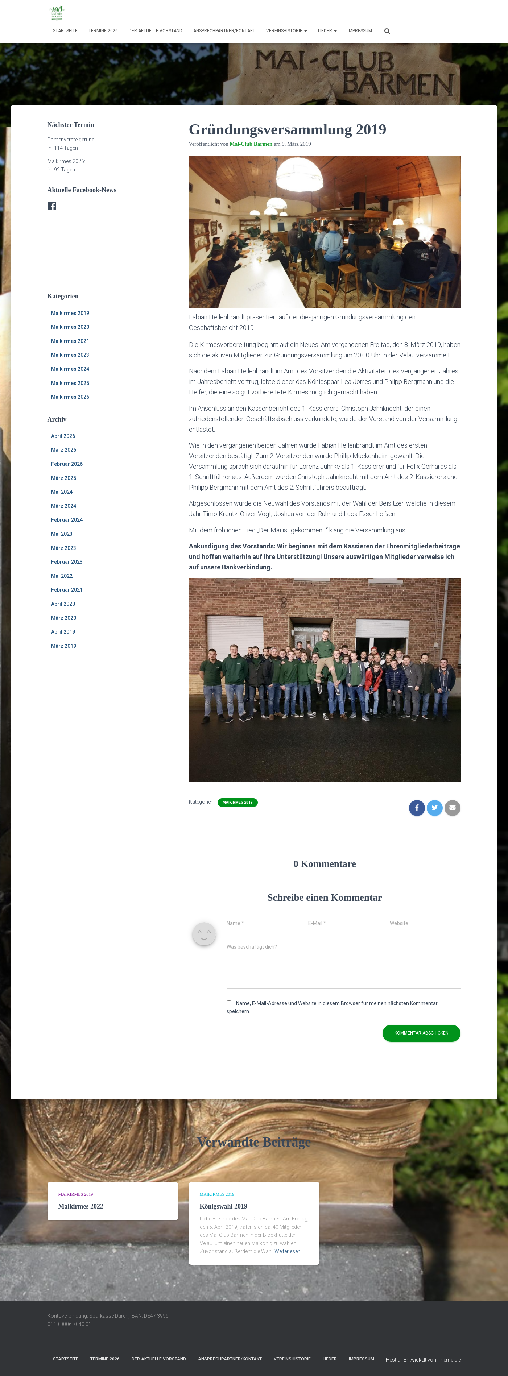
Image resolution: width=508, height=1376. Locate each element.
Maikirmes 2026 (70, 397)
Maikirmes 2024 (70, 369)
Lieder (327, 30)
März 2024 (63, 506)
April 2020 (63, 604)
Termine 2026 (103, 30)
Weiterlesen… (289, 1251)
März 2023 (63, 548)
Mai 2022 (62, 576)
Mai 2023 (62, 534)
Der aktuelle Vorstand (155, 30)
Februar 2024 (67, 520)
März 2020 (63, 618)
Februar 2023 (67, 562)
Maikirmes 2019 (70, 313)
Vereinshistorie (286, 30)
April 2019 (63, 632)
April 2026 (63, 436)
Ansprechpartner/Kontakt (224, 30)
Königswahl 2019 (224, 1206)
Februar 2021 (67, 590)
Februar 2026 (67, 464)
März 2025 (63, 478)
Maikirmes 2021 (70, 341)
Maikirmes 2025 (70, 383)
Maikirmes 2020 (70, 327)
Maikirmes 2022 (80, 1206)
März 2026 (63, 450)
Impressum (360, 30)
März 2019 (63, 646)
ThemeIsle (449, 1360)
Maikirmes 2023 (70, 355)
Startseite (65, 30)
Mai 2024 (62, 492)
